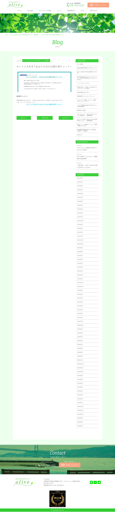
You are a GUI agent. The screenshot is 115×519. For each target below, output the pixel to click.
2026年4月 (81, 187)
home (6, 37)
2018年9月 (81, 427)
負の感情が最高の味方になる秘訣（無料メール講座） (87, 139)
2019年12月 (81, 373)
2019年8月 (81, 388)
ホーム (20, 10)
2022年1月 (81, 287)
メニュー (59, 10)
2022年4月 (81, 276)
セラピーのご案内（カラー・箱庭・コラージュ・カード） (87, 107)
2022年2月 (81, 283)
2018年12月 (81, 415)
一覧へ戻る (45, 125)
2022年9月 (81, 256)
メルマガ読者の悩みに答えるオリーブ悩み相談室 (87, 112)
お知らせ (80, 143)
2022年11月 (81, 253)
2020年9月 (81, 338)
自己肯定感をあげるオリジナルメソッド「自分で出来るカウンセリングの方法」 (87, 85)
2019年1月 (81, 411)
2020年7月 (81, 345)
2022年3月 (81, 280)
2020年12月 (81, 334)
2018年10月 (81, 423)
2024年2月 (81, 222)
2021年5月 (81, 314)
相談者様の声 (71, 10)
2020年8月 (81, 342)
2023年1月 (81, 245)
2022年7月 (81, 264)
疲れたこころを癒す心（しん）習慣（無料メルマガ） (87, 134)
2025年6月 (81, 194)
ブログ (82, 10)
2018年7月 (81, 434)
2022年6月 (81, 268)
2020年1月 (81, 369)
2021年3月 (81, 322)
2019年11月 (81, 376)
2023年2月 (81, 241)
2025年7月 (81, 191)
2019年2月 (81, 407)
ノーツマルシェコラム (84, 89)
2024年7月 (81, 206)
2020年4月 (81, 357)
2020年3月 (81, 361)
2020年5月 (81, 353)
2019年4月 (81, 400)
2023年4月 (81, 237)
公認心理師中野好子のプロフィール (87, 73)
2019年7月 (81, 392)
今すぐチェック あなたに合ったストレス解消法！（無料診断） (87, 122)
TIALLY (59, 515)
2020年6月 (81, 349)
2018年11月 (81, 419)
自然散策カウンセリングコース (87, 102)
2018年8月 (81, 431)
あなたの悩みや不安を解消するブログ (87, 79)
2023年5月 (81, 233)
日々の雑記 (81, 69)
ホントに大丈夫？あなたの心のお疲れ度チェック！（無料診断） (24, 37)
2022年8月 (81, 260)
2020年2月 (81, 365)
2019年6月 (81, 396)
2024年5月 (81, 210)
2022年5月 (81, 272)
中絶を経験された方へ (84, 98)
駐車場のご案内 (82, 116)
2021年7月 (81, 307)
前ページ (24, 125)
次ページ (65, 125)
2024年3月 (81, 218)
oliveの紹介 (30, 10)
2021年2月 (81, 326)
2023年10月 (81, 229)
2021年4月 (81, 318)
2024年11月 (81, 202)
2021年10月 (81, 295)
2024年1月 (81, 225)
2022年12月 (81, 249)
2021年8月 (81, 303)
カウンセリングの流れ (45, 10)
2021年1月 (81, 330)
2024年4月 (81, 214)
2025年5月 (81, 198)
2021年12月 (81, 291)
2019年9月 (81, 384)
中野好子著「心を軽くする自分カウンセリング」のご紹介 (87, 94)
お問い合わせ (93, 10)
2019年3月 (81, 403)
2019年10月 (81, 380)
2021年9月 (81, 299)
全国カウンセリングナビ (53, 515)
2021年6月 (81, 311)
